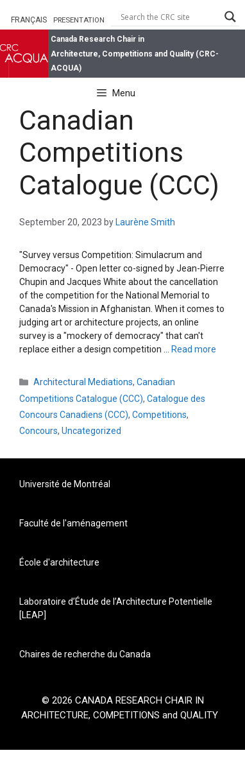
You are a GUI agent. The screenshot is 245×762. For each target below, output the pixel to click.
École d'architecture (59, 562)
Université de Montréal (64, 484)
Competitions (159, 415)
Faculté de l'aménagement (73, 523)
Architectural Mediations (83, 382)
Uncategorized (91, 431)
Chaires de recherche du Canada (85, 654)
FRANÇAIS (29, 19)
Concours (38, 431)
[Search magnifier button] (230, 17)
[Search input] (169, 17)
